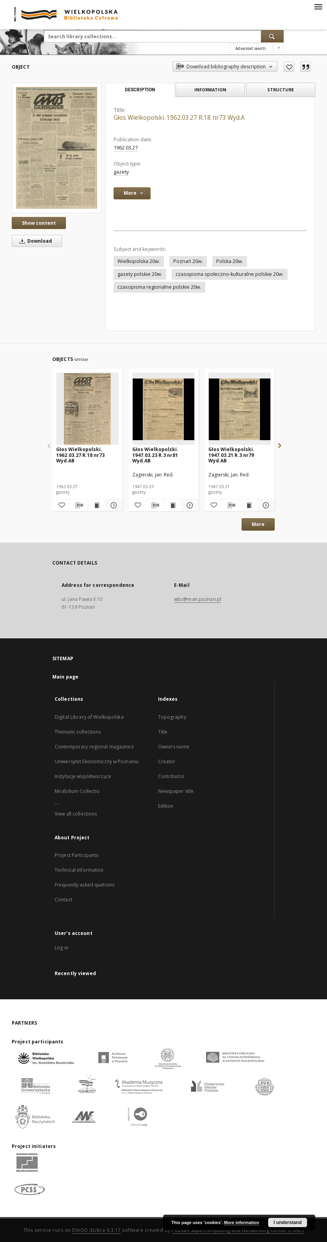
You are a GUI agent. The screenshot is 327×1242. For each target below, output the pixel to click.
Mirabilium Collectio (77, 791)
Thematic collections (78, 731)
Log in (61, 947)
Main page (65, 676)
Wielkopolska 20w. (138, 261)
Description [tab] (140, 89)
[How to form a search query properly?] (279, 48)
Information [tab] (210, 89)
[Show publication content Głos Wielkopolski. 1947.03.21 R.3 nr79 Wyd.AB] (248, 505)
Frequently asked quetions (84, 884)
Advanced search (250, 48)
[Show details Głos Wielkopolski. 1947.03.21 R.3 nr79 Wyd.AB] (265, 505)
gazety (121, 172)
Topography (172, 717)
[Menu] (318, 6)
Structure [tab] (280, 89)
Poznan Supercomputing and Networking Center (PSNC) (238, 1230)
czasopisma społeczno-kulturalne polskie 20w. (230, 274)
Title (163, 731)
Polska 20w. (229, 261)
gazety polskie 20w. (139, 274)
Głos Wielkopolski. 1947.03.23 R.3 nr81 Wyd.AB (155, 455)
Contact (63, 899)
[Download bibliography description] (78, 505)
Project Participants (76, 855)
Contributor (171, 776)
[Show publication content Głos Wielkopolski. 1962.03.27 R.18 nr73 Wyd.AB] (96, 505)
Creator (167, 761)
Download (34, 240)
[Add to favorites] (289, 67)
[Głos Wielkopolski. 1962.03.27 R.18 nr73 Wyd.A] (56, 147)
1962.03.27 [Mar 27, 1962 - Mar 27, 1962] (126, 147)
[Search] (272, 36)
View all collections (76, 813)
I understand (288, 1222)
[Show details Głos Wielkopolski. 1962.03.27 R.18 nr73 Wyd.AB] (112, 505)
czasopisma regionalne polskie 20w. (159, 287)
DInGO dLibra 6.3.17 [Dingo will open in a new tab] (96, 1230)
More (258, 524)
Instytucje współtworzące (83, 776)
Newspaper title (176, 791)
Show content (39, 223)
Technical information (79, 870)
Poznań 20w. (188, 261)
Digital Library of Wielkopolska (89, 717)
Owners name (173, 746)
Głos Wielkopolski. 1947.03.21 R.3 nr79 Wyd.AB (231, 455)
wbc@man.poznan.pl (197, 599)
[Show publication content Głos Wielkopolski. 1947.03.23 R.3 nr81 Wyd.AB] (172, 505)
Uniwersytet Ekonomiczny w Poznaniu (97, 761)
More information (241, 1222)
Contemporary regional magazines (94, 746)
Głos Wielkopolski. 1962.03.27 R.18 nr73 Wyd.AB (80, 455)
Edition (166, 806)
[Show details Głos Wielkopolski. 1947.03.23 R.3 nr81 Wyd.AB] (188, 505)
